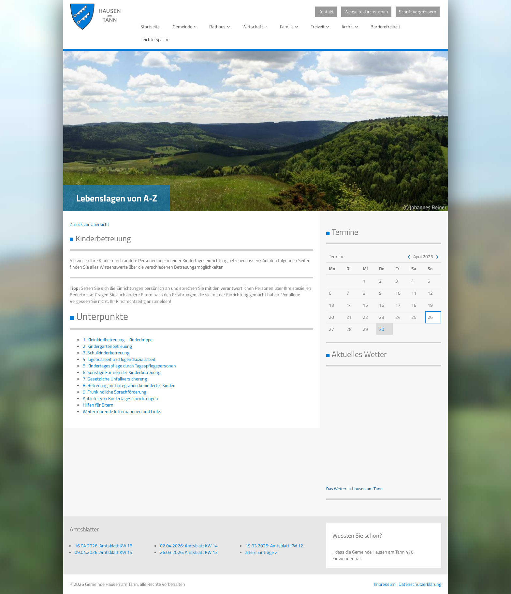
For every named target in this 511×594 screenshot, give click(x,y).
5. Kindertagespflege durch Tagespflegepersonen (129, 365)
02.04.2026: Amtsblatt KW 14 (189, 545)
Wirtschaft (256, 26)
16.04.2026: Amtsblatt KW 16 (103, 545)
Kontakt (326, 11)
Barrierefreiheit (385, 26)
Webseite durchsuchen (366, 11)
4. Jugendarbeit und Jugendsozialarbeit (119, 359)
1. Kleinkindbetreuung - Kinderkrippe (118, 339)
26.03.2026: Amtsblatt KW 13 (189, 552)
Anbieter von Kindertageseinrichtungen (120, 398)
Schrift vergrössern (417, 11)
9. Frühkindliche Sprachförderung (114, 391)
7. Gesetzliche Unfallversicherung (115, 378)
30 (381, 329)
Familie (290, 26)
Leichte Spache (154, 39)
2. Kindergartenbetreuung (107, 346)
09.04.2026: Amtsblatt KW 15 (103, 552)
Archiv (351, 26)
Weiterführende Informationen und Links (122, 411)
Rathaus (220, 26)
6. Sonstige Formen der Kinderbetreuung (121, 372)
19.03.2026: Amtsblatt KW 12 (274, 545)
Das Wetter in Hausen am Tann (354, 489)
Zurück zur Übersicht (89, 224)
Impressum (385, 584)
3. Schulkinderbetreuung (106, 352)
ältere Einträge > (261, 552)
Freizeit (321, 26)
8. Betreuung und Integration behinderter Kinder (129, 385)
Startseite (150, 26)
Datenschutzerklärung (420, 584)
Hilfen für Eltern (98, 404)
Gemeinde (186, 26)
